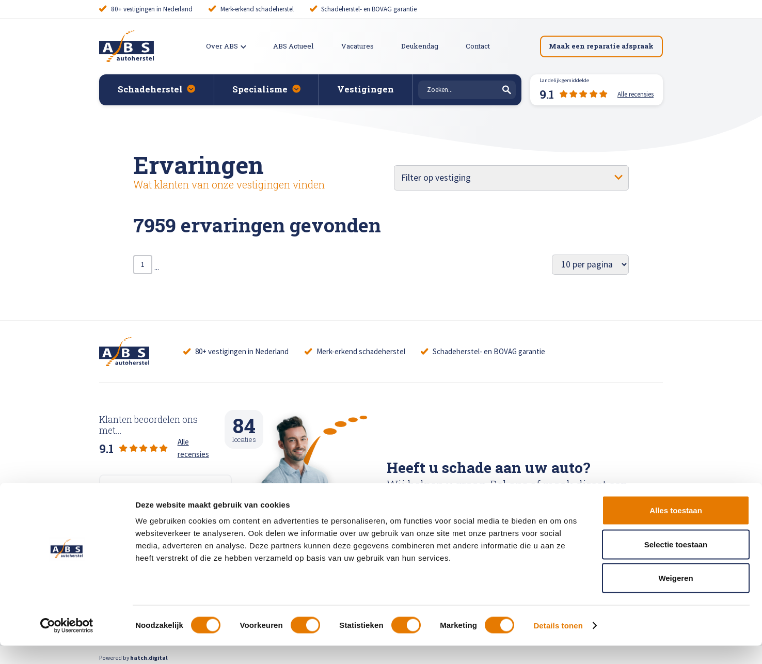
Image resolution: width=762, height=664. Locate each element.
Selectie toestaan (676, 562)
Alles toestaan (675, 528)
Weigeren (675, 596)
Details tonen (557, 643)
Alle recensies (200, 434)
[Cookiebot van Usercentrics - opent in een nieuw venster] (67, 644)
